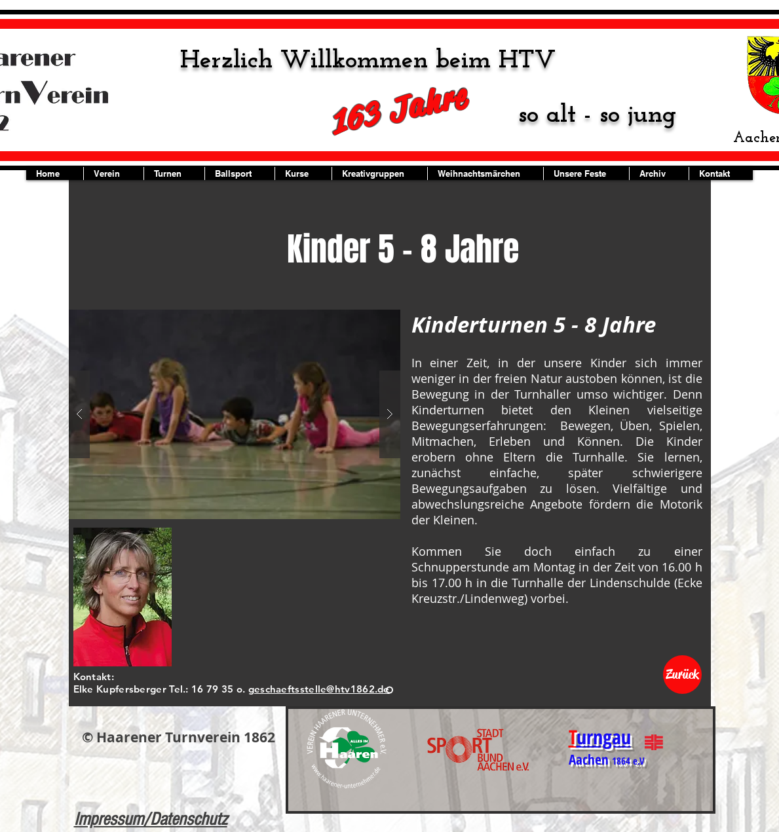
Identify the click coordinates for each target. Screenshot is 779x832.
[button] (234, 414)
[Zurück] (682, 674)
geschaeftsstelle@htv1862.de (319, 689)
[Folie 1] (389, 690)
